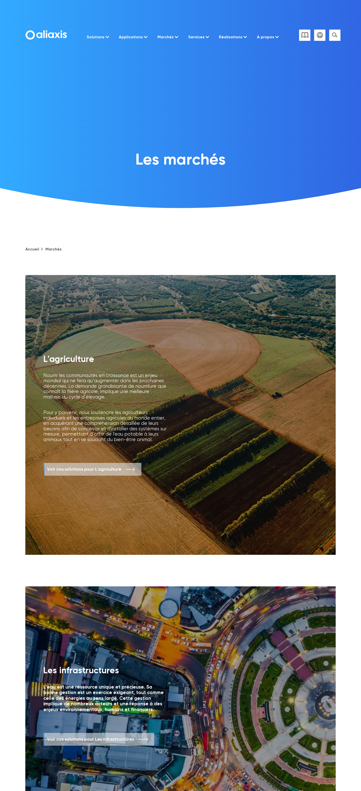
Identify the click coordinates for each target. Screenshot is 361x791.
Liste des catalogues (304, 35)
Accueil (32, 249)
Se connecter (319, 35)
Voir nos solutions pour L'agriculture (84, 469)
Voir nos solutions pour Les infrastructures (90, 739)
